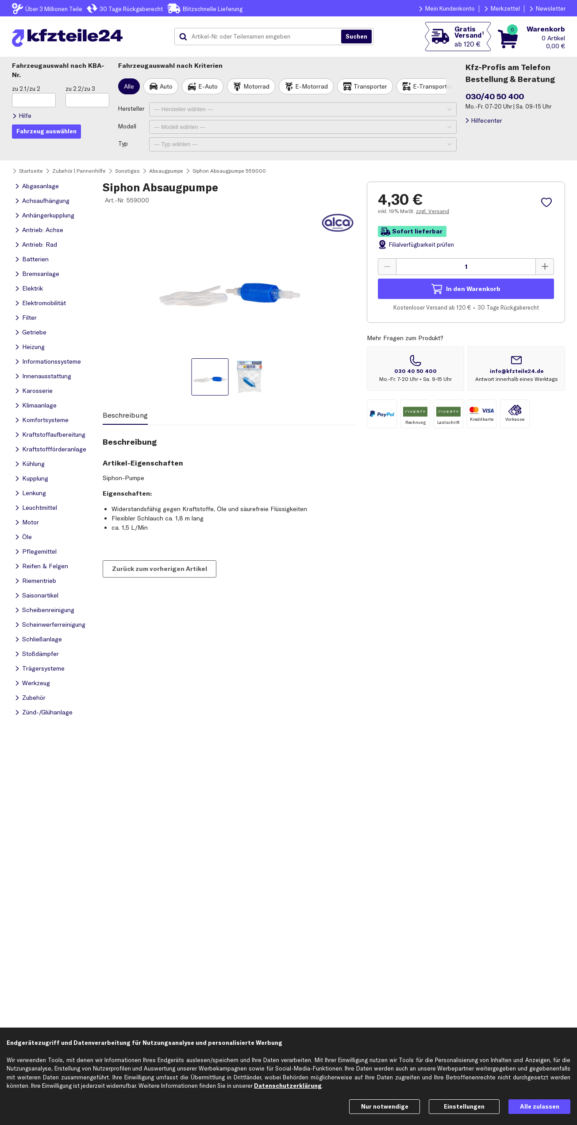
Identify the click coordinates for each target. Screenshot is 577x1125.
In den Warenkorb (473, 289)
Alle (129, 86)
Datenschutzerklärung (288, 1085)
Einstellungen (464, 1106)
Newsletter (550, 8)
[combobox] (261, 36)
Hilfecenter (486, 120)
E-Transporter (433, 86)
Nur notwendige (384, 1106)
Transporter (370, 86)
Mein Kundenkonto (450, 8)
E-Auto (208, 86)
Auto (166, 86)
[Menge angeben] (465, 267)
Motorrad (256, 86)
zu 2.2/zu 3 (80, 88)
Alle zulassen (539, 1106)
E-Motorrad (311, 86)
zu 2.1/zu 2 (26, 88)
